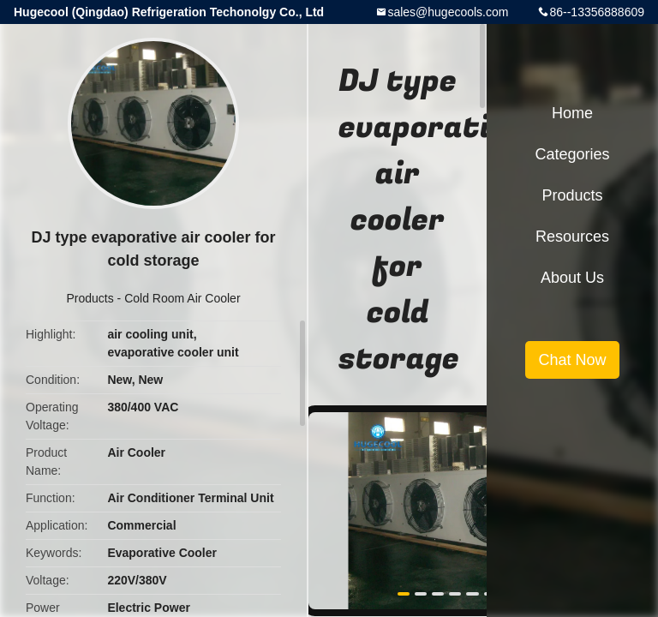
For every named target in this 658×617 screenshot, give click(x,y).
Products (89, 298)
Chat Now (572, 359)
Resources (572, 236)
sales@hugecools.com (447, 12)
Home (572, 113)
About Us (572, 277)
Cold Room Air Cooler (182, 298)
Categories (572, 154)
